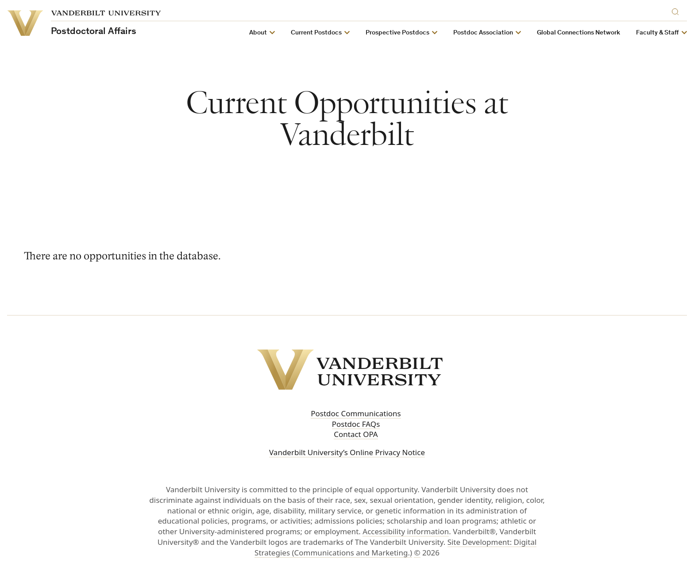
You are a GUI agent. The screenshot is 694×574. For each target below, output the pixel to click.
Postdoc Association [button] (483, 33)
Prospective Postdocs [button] (397, 33)
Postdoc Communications (356, 413)
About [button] (258, 33)
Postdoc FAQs (356, 424)
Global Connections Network (578, 33)
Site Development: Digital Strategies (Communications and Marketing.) (395, 547)
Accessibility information (405, 531)
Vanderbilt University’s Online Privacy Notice (347, 452)
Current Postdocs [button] (316, 33)
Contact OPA (356, 434)
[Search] (677, 10)
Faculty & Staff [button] (657, 33)
